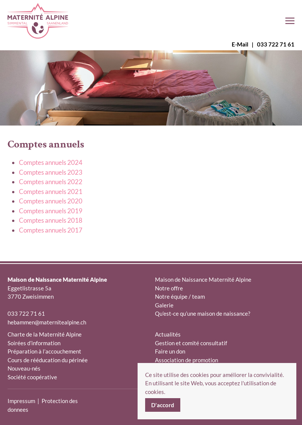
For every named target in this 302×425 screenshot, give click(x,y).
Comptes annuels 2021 (50, 191)
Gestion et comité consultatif (191, 343)
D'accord (162, 405)
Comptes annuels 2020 (50, 201)
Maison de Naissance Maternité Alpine (203, 279)
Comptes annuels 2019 (50, 211)
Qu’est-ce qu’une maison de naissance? (202, 313)
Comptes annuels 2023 (50, 172)
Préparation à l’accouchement (44, 351)
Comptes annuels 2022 (50, 182)
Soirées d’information (34, 343)
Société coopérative (32, 377)
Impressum (21, 400)
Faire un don (170, 351)
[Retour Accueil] (38, 21)
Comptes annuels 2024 (50, 162)
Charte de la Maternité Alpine (45, 334)
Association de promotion (186, 360)
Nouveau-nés (24, 368)
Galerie (164, 305)
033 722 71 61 (275, 44)
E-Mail (240, 44)
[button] (289, 21)
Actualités (168, 334)
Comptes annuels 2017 (50, 230)
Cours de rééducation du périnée (48, 360)
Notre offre (169, 288)
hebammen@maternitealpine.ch (47, 322)
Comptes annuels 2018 (50, 220)
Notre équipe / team (180, 296)
